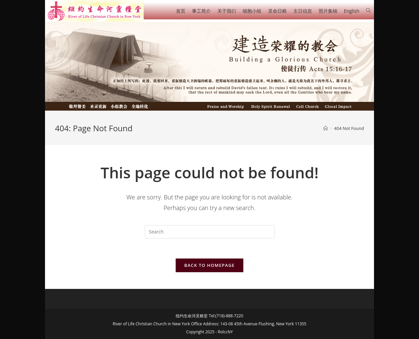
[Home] (325, 128)
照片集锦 (328, 11)
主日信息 (302, 11)
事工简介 (201, 11)
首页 (180, 11)
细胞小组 (252, 11)
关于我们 (226, 11)
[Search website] (368, 10)
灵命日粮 (277, 11)
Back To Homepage (209, 265)
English (351, 11)
